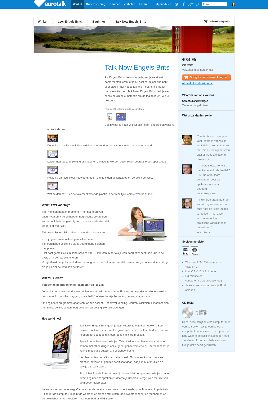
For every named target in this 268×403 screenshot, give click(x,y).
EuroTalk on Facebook (183, 4)
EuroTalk (50, 4)
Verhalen (129, 4)
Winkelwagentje (220, 21)
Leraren (144, 4)
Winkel (77, 4)
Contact (115, 4)
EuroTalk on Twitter (177, 4)
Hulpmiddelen (162, 4)
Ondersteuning (95, 4)
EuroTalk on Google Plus (190, 4)
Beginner (98, 21)
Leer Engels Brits (70, 21)
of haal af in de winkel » (197, 83)
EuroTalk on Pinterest (197, 4)
